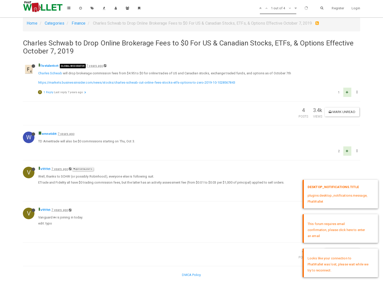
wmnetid (48, 134)
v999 (43, 169)
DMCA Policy (191, 275)
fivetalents (48, 66)
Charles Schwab (50, 73)
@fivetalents (82, 169)
